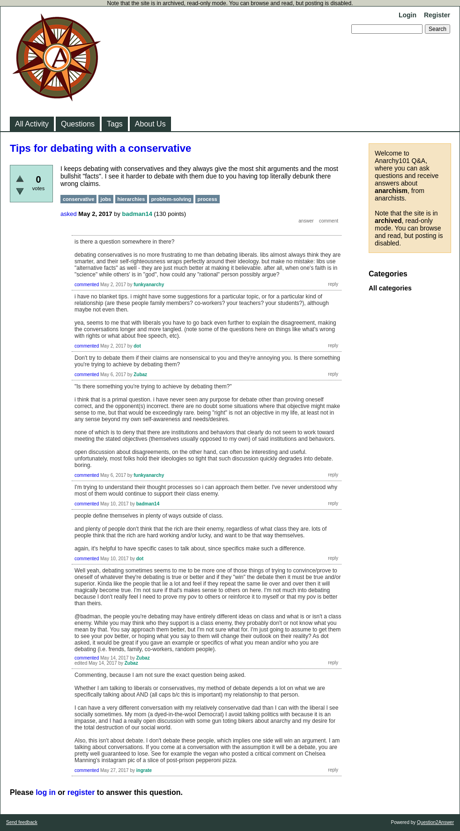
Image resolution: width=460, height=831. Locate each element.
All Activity (32, 124)
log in (46, 792)
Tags (115, 124)
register (81, 792)
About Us (150, 124)
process (207, 199)
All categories (390, 288)
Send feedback (21, 822)
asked (68, 213)
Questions (78, 124)
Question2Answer (435, 822)
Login (407, 15)
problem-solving (171, 199)
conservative (78, 199)
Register (437, 15)
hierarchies (131, 199)
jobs (106, 199)
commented (86, 284)
